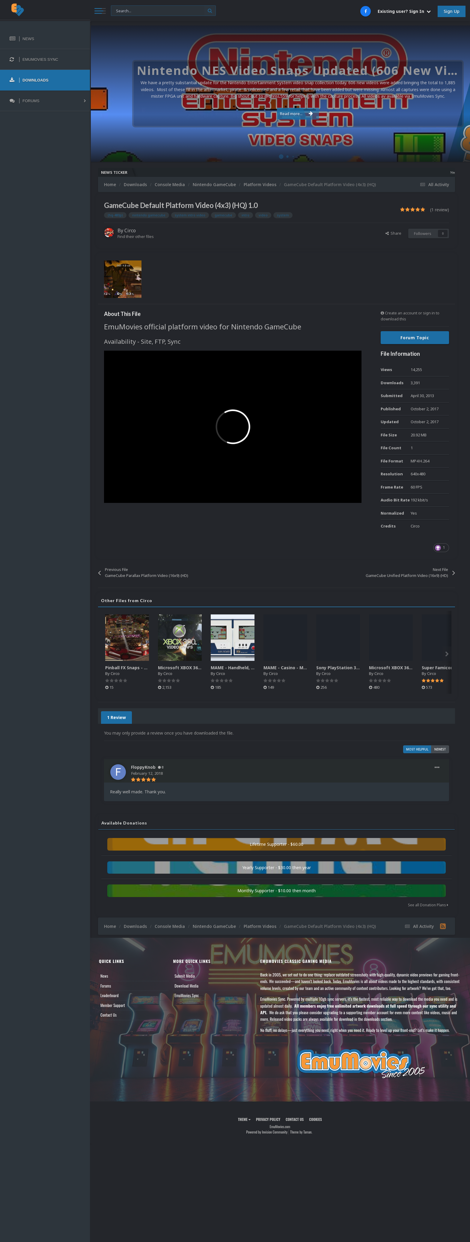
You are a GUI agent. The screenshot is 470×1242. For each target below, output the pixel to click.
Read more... (279, 110)
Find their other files (136, 236)
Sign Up (452, 11)
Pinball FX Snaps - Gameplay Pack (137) (147, 667)
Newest (440, 749)
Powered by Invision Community (266, 1131)
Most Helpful (417, 749)
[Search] (163, 11)
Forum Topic (414, 337)
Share (393, 233)
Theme (244, 1119)
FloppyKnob (143, 767)
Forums (105, 986)
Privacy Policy (268, 1119)
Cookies (315, 1119)
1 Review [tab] (116, 717)
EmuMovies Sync (186, 995)
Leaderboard (109, 995)
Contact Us (108, 1015)
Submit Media (184, 976)
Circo (130, 230)
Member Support (112, 1005)
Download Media (186, 986)
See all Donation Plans (428, 905)
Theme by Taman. (301, 1131)
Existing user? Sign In (404, 11)
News (104, 976)
